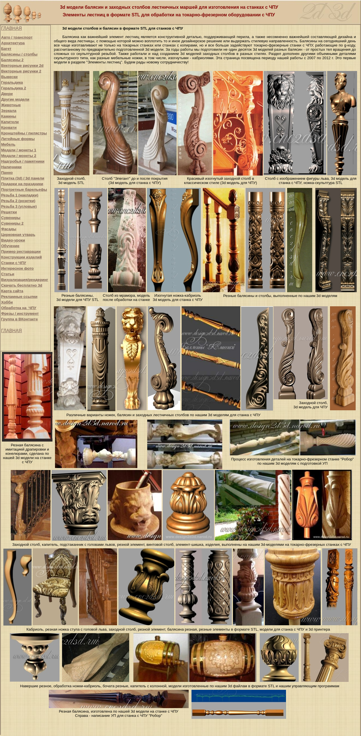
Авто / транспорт (16, 37)
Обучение (10, 246)
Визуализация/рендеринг (24, 280)
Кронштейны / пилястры (24, 133)
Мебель (8, 144)
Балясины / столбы (19, 54)
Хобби (7, 302)
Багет (6, 48)
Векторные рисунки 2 (21, 71)
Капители (10, 122)
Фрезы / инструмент (20, 313)
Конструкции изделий (21, 257)
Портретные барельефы (24, 189)
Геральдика (12, 82)
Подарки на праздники (22, 184)
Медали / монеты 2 (18, 156)
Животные (11, 105)
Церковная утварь (18, 234)
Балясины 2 (12, 60)
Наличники (11, 167)
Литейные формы (18, 139)
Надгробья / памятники (22, 161)
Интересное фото (17, 268)
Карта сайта (12, 291)
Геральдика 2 (13, 88)
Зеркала (8, 110)
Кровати (9, 127)
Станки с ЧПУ (13, 263)
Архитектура (13, 43)
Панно (7, 172)
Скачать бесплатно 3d (21, 285)
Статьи (7, 274)
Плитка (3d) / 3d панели (22, 178)
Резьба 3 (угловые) (19, 206)
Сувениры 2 (12, 223)
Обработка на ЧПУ (18, 308)
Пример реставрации (21, 251)
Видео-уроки (13, 240)
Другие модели (15, 99)
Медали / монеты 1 (18, 150)
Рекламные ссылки (19, 296)
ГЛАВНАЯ (11, 28)
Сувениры (10, 218)
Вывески (9, 77)
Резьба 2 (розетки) (18, 201)
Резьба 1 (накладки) (19, 195)
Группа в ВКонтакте (19, 319)
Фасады (8, 229)
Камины (8, 116)
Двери (7, 94)
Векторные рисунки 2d (22, 65)
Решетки (9, 212)
